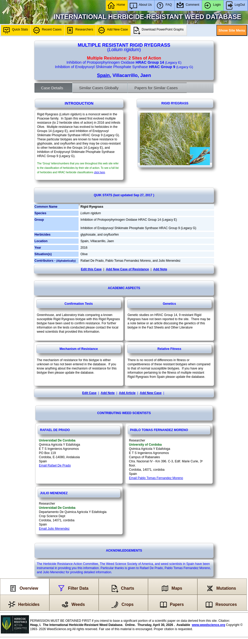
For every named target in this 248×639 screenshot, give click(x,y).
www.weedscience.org (208, 625)
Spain (103, 75)
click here (99, 172)
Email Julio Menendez (54, 528)
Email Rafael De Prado (55, 465)
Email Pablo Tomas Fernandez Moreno (156, 478)
